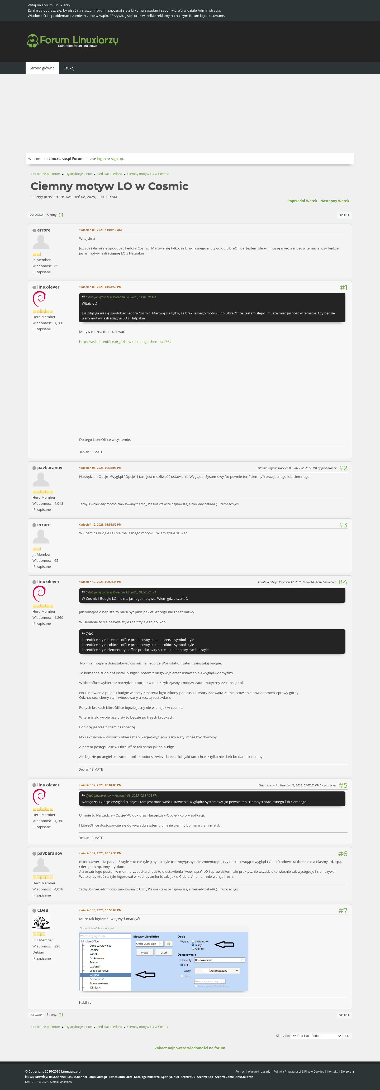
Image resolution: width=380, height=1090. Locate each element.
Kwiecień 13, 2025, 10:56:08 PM (100, 910)
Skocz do (282, 1036)
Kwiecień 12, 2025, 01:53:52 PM (100, 524)
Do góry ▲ (348, 1071)
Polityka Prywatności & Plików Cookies (299, 1071)
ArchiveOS (187, 1077)
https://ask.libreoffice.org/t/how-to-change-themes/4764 (125, 341)
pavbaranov (49, 467)
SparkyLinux (170, 1077)
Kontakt (332, 1071)
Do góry (36, 1015)
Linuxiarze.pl (98, 1077)
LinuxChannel (77, 1077)
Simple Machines (61, 1081)
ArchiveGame (224, 1077)
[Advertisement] (190, 113)
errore (44, 230)
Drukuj (344, 215)
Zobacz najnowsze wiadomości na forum (190, 1048)
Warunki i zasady (259, 1071)
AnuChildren (244, 1077)
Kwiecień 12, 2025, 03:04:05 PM (100, 785)
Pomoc (240, 1071)
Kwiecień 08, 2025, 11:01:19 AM (100, 230)
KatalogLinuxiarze (147, 1077)
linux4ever (48, 287)
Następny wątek (334, 201)
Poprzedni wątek (302, 201)
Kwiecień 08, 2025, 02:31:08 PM (100, 468)
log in (101, 158)
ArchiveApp (205, 1077)
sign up (117, 158)
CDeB (42, 910)
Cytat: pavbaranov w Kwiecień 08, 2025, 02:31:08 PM (121, 795)
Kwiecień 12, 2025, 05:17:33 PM (100, 853)
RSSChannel (57, 1077)
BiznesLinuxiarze (120, 1077)
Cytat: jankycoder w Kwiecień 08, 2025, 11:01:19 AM (121, 297)
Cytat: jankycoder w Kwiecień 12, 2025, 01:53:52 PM (121, 592)
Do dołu (36, 214)
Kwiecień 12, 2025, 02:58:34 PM (100, 582)
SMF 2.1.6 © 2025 (36, 1081)
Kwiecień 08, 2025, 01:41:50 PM (100, 287)
